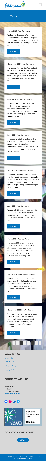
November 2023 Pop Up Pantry (20, 310)
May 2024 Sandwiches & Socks (20, 170)
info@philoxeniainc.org (12, 394)
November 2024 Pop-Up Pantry (20, 64)
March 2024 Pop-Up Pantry (18, 239)
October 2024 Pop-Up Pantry (19, 99)
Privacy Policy (9, 358)
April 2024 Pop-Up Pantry (18, 206)
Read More (13, 51)
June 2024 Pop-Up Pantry (18, 135)
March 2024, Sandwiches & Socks (21, 274)
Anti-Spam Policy (10, 366)
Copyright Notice (10, 370)
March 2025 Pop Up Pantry (18, 31)
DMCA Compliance (10, 362)
